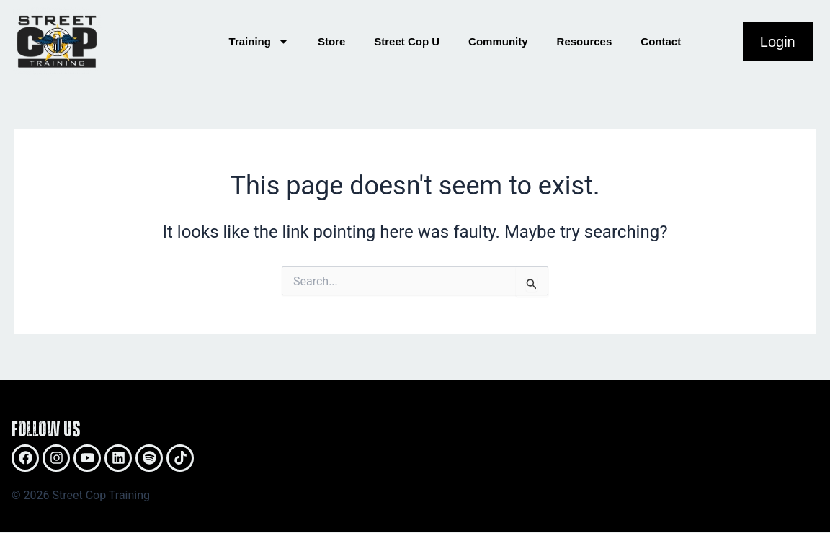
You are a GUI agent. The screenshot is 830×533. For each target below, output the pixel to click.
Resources (584, 41)
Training (259, 41)
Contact (661, 41)
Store (331, 41)
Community (498, 41)
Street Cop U (406, 41)
